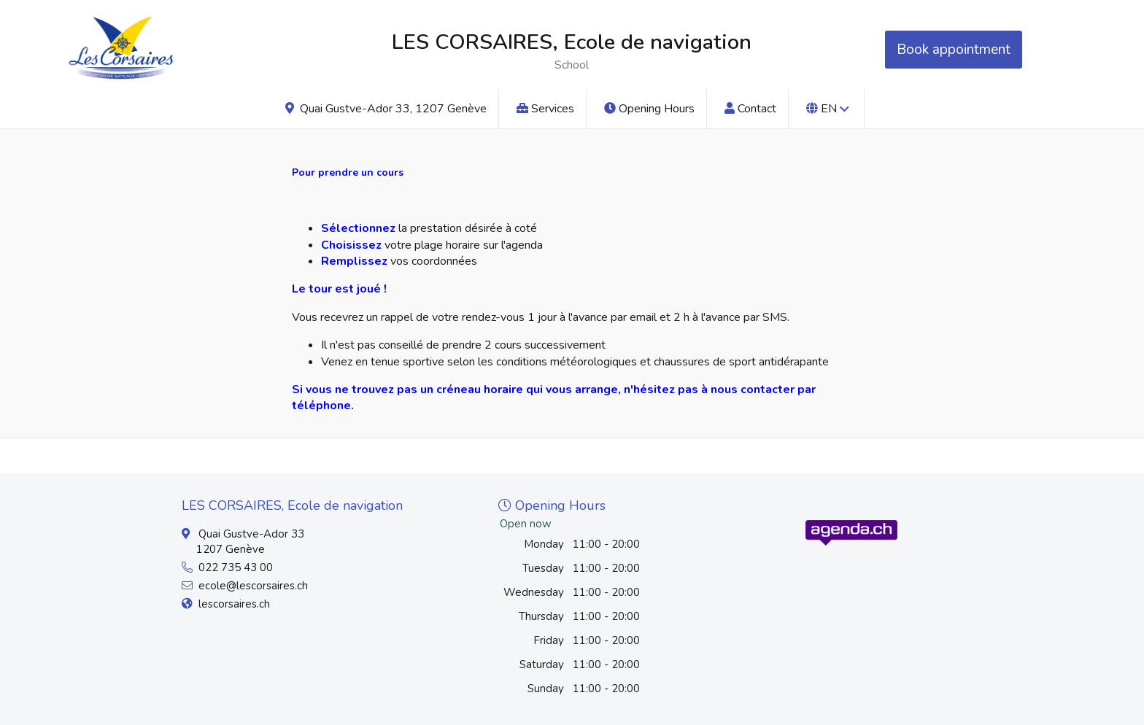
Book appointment (953, 49)
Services (545, 109)
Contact (750, 109)
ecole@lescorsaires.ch (253, 585)
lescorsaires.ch (234, 604)
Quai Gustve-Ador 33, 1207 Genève (386, 109)
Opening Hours (649, 109)
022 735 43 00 (235, 567)
